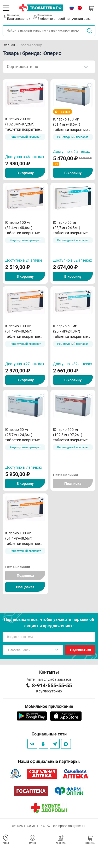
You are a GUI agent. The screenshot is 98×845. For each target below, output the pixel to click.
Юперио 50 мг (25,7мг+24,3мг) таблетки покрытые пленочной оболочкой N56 (24, 435)
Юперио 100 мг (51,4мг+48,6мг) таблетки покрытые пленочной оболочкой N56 (72, 124)
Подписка (72, 483)
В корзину (25, 173)
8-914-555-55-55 (52, 685)
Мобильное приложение (49, 706)
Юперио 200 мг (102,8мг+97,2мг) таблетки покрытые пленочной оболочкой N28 (24, 124)
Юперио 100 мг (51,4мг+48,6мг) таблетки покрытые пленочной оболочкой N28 (24, 228)
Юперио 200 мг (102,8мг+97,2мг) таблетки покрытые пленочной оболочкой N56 (72, 435)
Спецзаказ (25, 587)
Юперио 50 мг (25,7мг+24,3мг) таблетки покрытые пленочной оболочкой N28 (72, 228)
